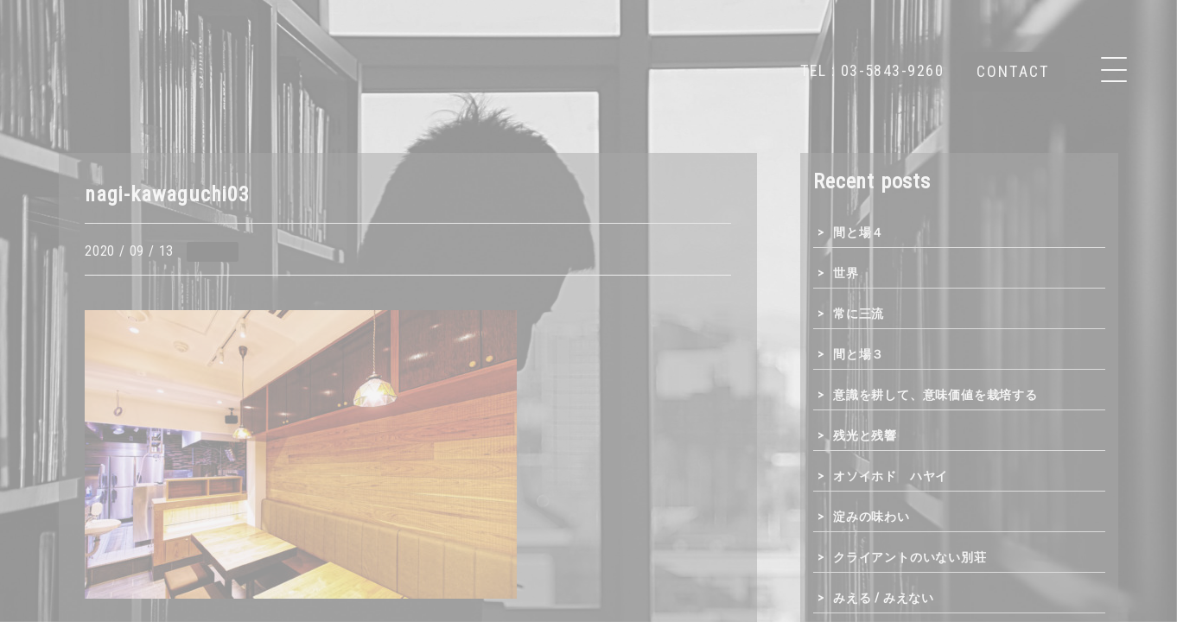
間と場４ (858, 232)
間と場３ (858, 354)
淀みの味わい (871, 517)
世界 (846, 273)
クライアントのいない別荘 (910, 557)
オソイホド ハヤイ (890, 476)
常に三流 (858, 314)
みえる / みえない (883, 598)
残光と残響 (865, 435)
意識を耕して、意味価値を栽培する (935, 395)
